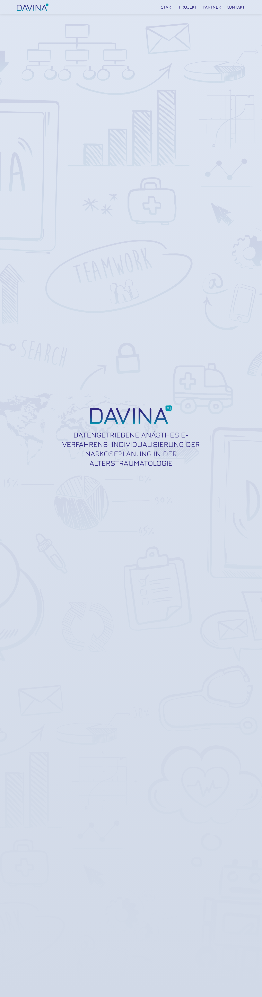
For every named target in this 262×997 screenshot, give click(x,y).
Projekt (188, 7)
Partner (212, 7)
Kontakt (236, 7)
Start (167, 7)
